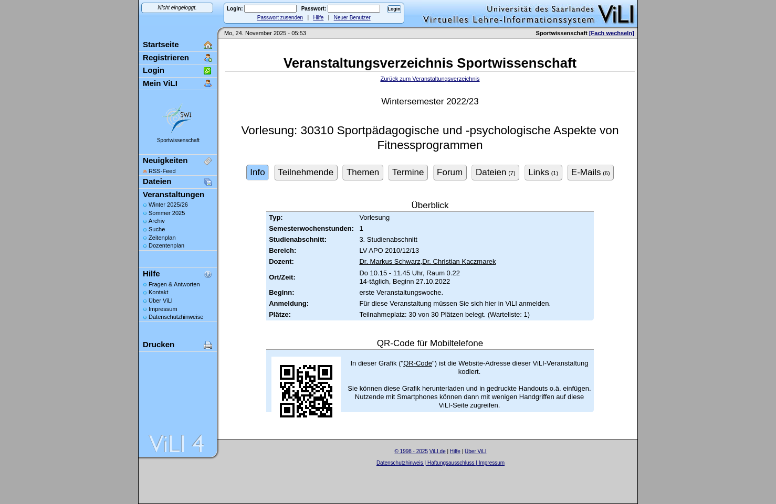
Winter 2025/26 (168, 204)
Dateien (157, 181)
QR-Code (417, 363)
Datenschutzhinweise (176, 317)
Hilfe (318, 17)
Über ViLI (161, 300)
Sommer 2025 (167, 213)
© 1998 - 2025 (411, 451)
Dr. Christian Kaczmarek (459, 261)
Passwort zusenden (280, 17)
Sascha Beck (451, 469)
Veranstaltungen (173, 194)
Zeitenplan (162, 237)
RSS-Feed (162, 171)
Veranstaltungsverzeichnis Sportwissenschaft (430, 63)
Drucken (158, 344)
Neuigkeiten (165, 160)
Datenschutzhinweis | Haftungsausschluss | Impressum (440, 463)
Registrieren (166, 57)
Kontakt (158, 292)
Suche (157, 229)
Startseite (161, 44)
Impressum (163, 309)
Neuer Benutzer (352, 17)
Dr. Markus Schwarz (389, 261)
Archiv (157, 221)
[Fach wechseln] (611, 33)
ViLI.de (437, 451)
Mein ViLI (160, 83)
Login (153, 70)
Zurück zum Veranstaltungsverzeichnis (429, 79)
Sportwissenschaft (178, 140)
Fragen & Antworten (174, 284)
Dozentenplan (166, 245)
